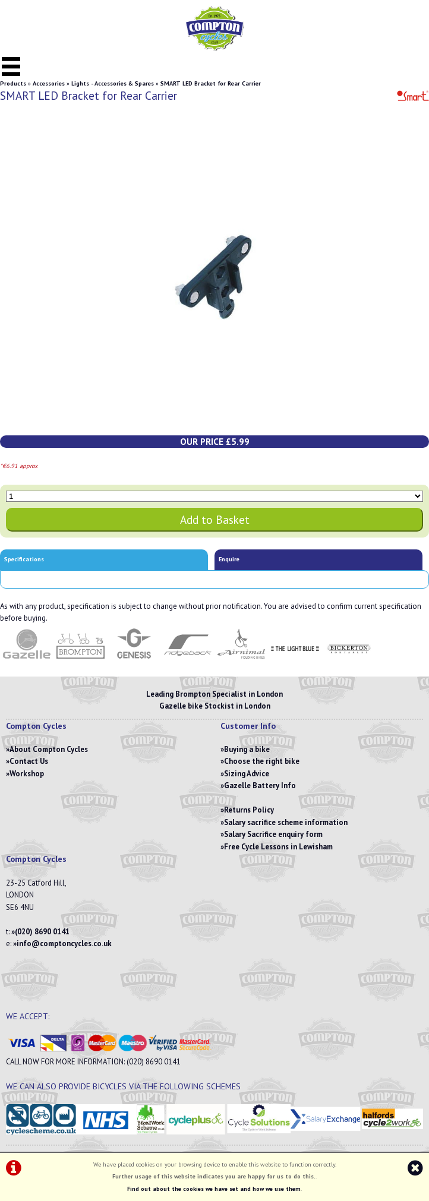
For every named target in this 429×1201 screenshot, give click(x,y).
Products (13, 83)
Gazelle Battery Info (260, 785)
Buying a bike (247, 749)
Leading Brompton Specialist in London (214, 694)
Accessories (49, 83)
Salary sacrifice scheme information (286, 822)
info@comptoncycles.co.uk (64, 943)
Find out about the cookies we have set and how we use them (214, 1189)
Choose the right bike (261, 761)
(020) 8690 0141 (42, 932)
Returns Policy (249, 810)
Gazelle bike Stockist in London (214, 706)
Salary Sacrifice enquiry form (273, 834)
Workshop (27, 774)
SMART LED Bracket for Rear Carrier (210, 83)
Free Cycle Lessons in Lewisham (278, 847)
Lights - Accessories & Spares (112, 83)
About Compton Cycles (49, 749)
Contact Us (29, 761)
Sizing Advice (246, 774)
